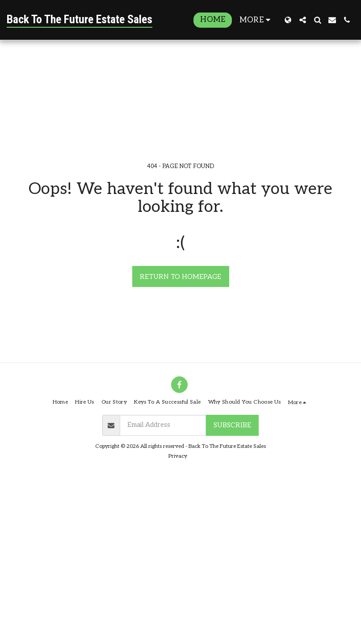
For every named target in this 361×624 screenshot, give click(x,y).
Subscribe (232, 425)
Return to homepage (180, 277)
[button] (303, 20)
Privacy (177, 456)
